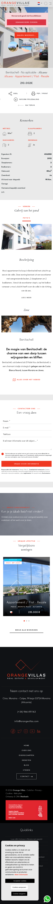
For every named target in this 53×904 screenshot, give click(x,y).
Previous (4, 237)
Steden (26, 770)
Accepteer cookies (19, 881)
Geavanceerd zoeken (26, 22)
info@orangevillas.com (26, 721)
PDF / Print (39, 94)
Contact (26, 776)
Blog (26, 765)
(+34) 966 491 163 (26, 712)
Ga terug (26, 105)
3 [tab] (28, 620)
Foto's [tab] (26, 218)
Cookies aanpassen (19, 887)
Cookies (9, 794)
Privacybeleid (30, 455)
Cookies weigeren (19, 894)
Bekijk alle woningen (26, 630)
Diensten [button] (26, 760)
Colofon (30, 790)
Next (48, 237)
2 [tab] (26, 620)
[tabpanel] (26, 586)
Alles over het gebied (26, 379)
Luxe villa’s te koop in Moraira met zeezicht (26, 839)
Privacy (38, 790)
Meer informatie (21, 874)
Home (26, 745)
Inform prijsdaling (26, 99)
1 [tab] (24, 620)
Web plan (18, 794)
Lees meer (26, 297)
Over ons (26, 750)
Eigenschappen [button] (26, 755)
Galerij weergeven (27, 35)
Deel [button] (13, 94)
